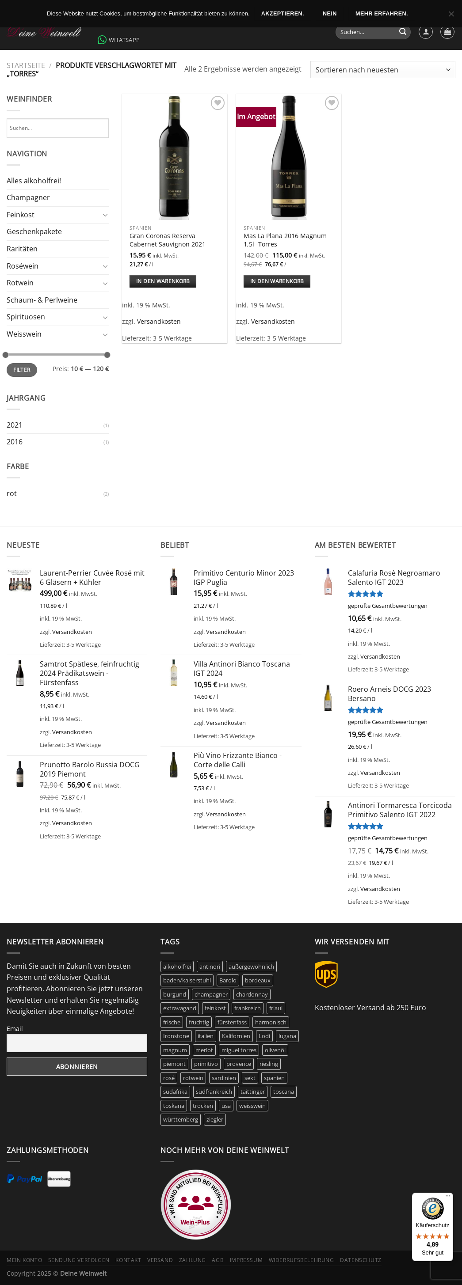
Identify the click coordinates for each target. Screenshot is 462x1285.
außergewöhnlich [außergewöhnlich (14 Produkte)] (251, 966)
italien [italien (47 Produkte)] (206, 1036)
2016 (15, 442)
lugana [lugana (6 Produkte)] (287, 1036)
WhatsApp (119, 39)
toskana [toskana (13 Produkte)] (173, 1106)
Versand (160, 1260)
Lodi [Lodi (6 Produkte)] (264, 1036)
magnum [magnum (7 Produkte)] (175, 1050)
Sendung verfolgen (79, 1260)
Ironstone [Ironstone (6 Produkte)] (176, 1036)
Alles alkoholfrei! (34, 181)
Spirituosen (26, 317)
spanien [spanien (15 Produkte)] (274, 1078)
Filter (21, 369)
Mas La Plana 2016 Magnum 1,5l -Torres (285, 240)
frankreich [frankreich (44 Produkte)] (247, 1008)
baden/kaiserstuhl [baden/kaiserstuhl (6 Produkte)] (187, 980)
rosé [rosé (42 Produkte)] (169, 1078)
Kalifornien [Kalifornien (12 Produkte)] (236, 1036)
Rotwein (20, 283)
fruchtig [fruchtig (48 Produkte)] (199, 1022)
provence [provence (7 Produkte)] (238, 1064)
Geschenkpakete (34, 231)
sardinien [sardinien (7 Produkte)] (224, 1078)
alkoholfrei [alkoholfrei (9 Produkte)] (177, 966)
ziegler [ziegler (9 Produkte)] (214, 1119)
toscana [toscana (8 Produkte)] (283, 1091)
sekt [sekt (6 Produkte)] (250, 1078)
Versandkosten (159, 321)
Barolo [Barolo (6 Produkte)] (228, 980)
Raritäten (22, 249)
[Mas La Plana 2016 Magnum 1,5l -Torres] (288, 157)
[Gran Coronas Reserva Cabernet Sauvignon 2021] (174, 157)
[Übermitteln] (402, 32)
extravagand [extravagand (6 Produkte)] (179, 1008)
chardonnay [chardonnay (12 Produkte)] (252, 994)
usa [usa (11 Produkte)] (226, 1106)
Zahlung (192, 1260)
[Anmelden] (426, 32)
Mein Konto (24, 1260)
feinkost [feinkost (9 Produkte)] (215, 1008)
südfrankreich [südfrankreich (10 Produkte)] (214, 1091)
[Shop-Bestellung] (382, 69)
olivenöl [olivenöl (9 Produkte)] (275, 1050)
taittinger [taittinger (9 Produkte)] (253, 1091)
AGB (218, 1260)
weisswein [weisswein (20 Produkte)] (252, 1106)
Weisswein (24, 334)
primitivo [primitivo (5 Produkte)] (206, 1064)
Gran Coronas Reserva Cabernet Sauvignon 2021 (168, 240)
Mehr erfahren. (381, 14)
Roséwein (22, 266)
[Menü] (448, 1198)
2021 (15, 425)
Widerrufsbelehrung (301, 1260)
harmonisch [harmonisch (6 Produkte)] (270, 1022)
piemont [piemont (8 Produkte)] (174, 1064)
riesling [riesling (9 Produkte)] (269, 1064)
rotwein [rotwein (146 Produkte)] (193, 1078)
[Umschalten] (105, 214)
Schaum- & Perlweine (42, 300)
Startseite (26, 65)
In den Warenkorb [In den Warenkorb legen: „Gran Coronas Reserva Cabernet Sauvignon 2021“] (163, 281)
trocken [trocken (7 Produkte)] (203, 1106)
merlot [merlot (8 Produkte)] (204, 1050)
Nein (330, 14)
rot (12, 493)
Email (15, 1028)
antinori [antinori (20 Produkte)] (209, 966)
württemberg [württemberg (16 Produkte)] (180, 1119)
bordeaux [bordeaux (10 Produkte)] (258, 980)
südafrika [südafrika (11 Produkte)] (175, 1091)
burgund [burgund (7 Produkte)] (174, 994)
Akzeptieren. (282, 14)
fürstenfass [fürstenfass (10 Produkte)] (232, 1022)
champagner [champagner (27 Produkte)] (211, 994)
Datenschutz (361, 1260)
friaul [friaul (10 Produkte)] (276, 1008)
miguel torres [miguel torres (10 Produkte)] (238, 1050)
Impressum (246, 1260)
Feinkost (20, 215)
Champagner (28, 197)
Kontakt (128, 1260)
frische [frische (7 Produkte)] (171, 1022)
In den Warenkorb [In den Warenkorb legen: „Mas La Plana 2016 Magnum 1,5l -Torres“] (277, 281)
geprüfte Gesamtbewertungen (388, 606)
